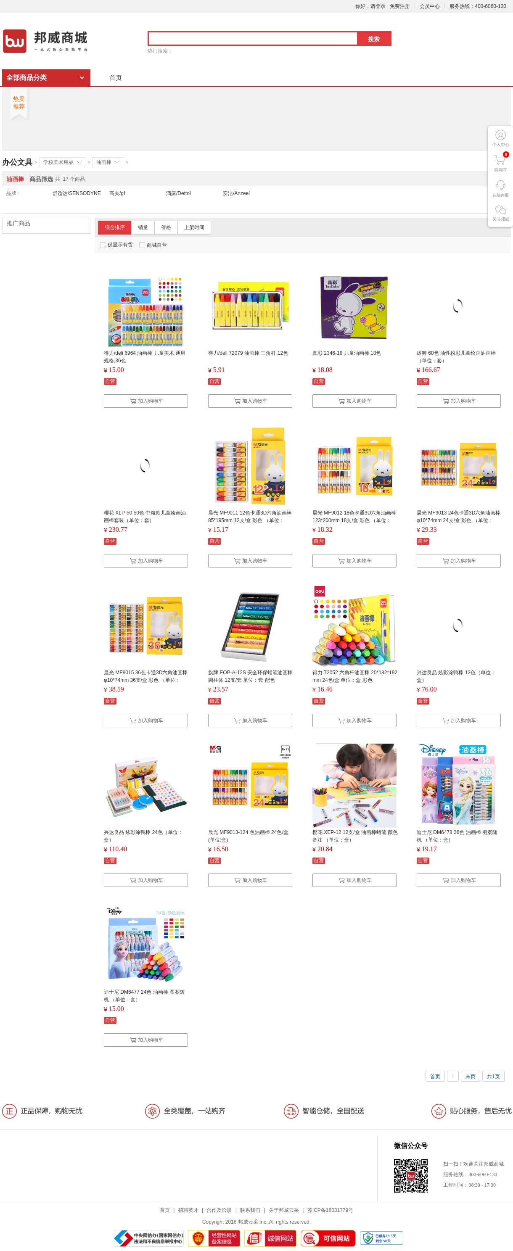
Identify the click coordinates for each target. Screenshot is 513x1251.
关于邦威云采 (284, 1210)
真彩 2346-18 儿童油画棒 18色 (346, 353)
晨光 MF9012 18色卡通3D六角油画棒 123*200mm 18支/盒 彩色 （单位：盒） (354, 520)
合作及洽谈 (219, 1210)
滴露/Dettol (178, 193)
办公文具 (17, 162)
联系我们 (250, 1210)
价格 (166, 227)
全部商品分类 (26, 77)
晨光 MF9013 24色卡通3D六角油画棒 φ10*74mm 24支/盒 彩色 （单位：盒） (458, 520)
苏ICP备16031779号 (330, 1210)
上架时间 (194, 227)
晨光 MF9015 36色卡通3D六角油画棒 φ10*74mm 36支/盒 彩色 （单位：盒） (146, 680)
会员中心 (430, 6)
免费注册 (400, 6)
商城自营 (153, 245)
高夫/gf (117, 193)
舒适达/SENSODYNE (77, 193)
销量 (143, 227)
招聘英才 (188, 1210)
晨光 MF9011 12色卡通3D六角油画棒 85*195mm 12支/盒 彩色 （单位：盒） (250, 520)
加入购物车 (146, 401)
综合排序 (115, 227)
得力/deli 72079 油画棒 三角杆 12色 (248, 353)
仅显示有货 (116, 245)
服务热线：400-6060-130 (478, 6)
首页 (115, 77)
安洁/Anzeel (236, 193)
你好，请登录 (370, 6)
